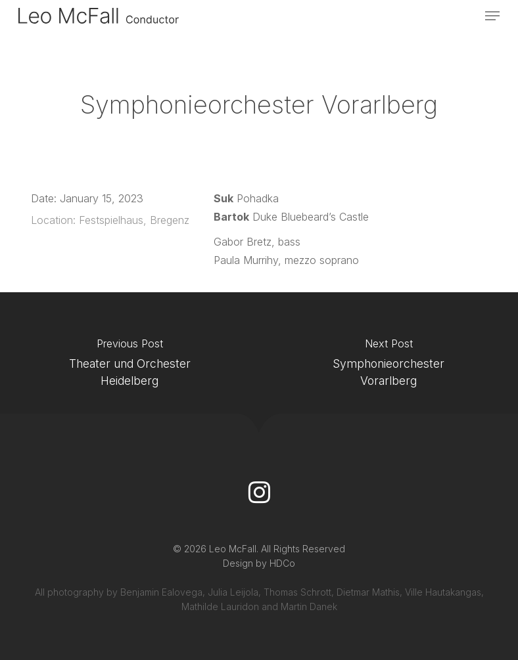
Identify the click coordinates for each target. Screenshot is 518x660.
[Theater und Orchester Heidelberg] (129, 366)
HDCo (282, 563)
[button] (492, 15)
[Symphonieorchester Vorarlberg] (388, 366)
